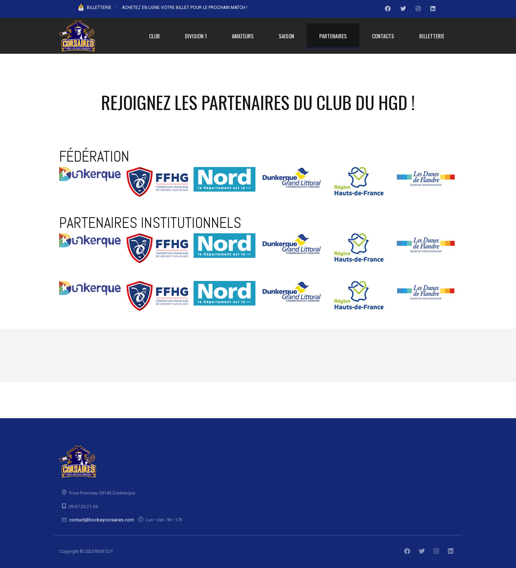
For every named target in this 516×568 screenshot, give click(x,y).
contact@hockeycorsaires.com (101, 519)
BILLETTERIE (99, 7)
